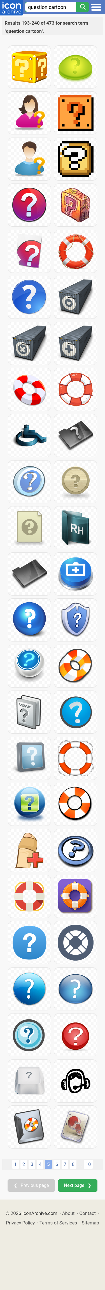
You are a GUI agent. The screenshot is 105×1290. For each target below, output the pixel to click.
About (68, 1213)
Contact (87, 1213)
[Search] (82, 7)
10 (88, 1164)
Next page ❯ (77, 1185)
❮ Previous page (31, 1185)
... (80, 1164)
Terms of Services (58, 1223)
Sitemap (90, 1223)
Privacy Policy (20, 1223)
